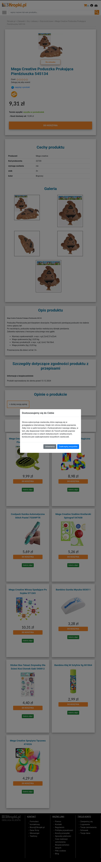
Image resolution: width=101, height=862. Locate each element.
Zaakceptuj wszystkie (68, 446)
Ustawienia (50, 446)
